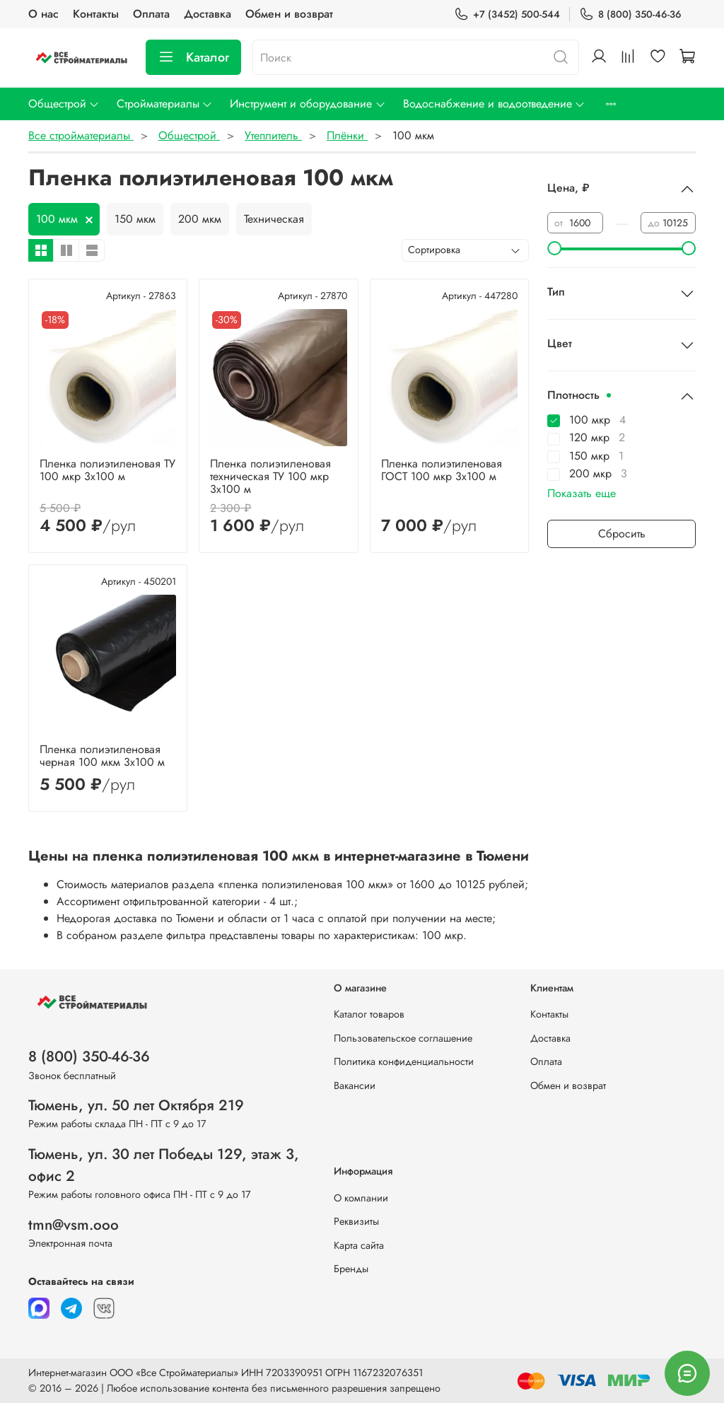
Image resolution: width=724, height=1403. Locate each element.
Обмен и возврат (289, 14)
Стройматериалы (165, 103)
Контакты (96, 14)
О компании (361, 1198)
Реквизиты (356, 1221)
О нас (43, 14)
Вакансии (354, 1085)
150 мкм (135, 219)
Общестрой (64, 103)
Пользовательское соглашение (403, 1038)
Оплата (151, 14)
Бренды (351, 1269)
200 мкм (199, 219)
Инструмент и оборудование (307, 103)
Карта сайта (359, 1245)
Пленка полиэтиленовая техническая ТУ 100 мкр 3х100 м (270, 476)
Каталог (193, 57)
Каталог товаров (369, 1014)
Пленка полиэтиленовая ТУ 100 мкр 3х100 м (107, 469)
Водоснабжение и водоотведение (494, 103)
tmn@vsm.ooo (73, 1224)
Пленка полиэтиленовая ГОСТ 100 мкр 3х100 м (441, 469)
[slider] (554, 248)
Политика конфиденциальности (404, 1061)
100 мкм (57, 219)
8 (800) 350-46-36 (630, 14)
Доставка (207, 14)
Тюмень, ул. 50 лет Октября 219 (136, 1105)
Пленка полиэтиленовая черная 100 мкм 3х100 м (102, 755)
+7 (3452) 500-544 (507, 14)
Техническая (274, 219)
